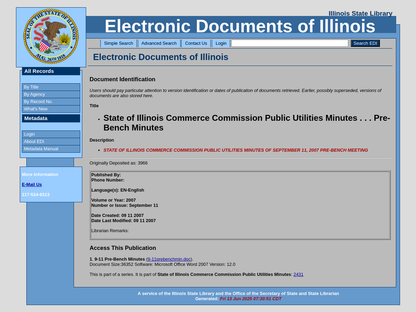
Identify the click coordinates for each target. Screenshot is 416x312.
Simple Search (118, 43)
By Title (31, 87)
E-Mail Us (32, 184)
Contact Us (196, 43)
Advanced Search (159, 43)
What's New (36, 108)
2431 (298, 274)
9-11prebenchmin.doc (169, 259)
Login (221, 43)
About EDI (34, 141)
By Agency (34, 94)
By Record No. (38, 101)
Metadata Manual (41, 148)
